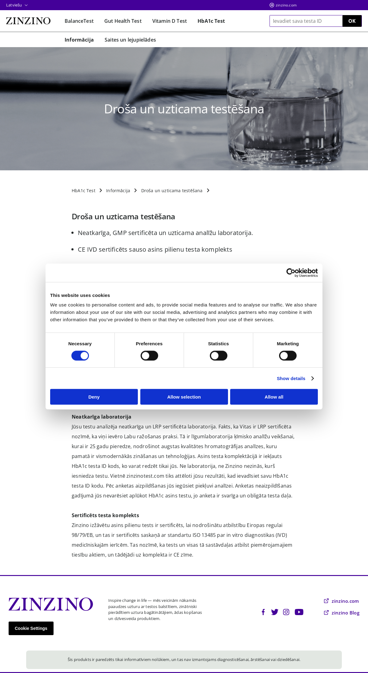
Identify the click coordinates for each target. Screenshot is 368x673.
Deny (94, 396)
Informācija (118, 190)
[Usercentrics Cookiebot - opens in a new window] (291, 272)
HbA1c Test (83, 190)
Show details (291, 378)
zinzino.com (286, 5)
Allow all (274, 396)
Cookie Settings (31, 628)
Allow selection (184, 396)
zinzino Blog (341, 613)
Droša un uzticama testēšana (172, 190)
